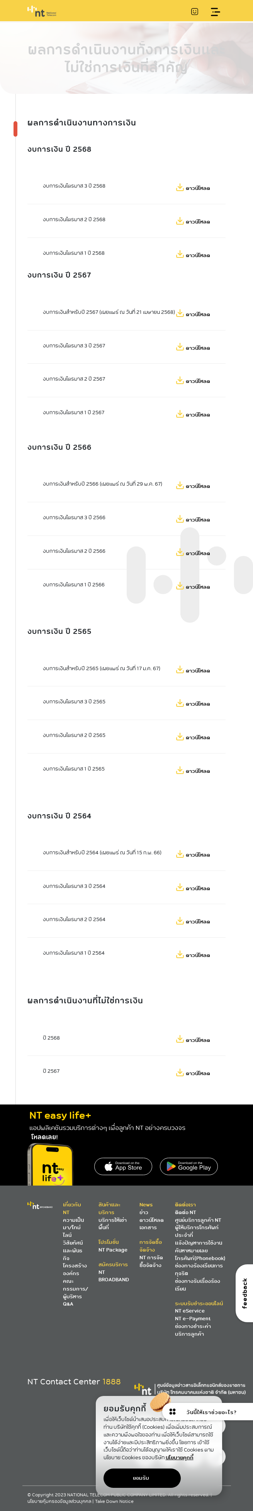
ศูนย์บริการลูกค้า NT (198, 1220)
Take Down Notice (114, 1501)
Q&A (68, 1304)
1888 (111, 1381)
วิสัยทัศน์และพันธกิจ (73, 1250)
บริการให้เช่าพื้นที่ (112, 1224)
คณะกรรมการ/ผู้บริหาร (75, 1289)
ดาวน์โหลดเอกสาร (151, 1224)
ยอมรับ (141, 1478)
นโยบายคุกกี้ (180, 1457)
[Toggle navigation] (215, 12)
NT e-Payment (193, 1319)
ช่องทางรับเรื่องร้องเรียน (197, 1285)
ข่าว (143, 1212)
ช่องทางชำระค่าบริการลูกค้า (193, 1330)
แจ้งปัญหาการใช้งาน (198, 1243)
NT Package (112, 1250)
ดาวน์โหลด (198, 188)
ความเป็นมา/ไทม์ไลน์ (73, 1228)
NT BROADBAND (113, 1276)
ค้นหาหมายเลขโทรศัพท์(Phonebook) (200, 1254)
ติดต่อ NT (185, 1212)
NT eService (190, 1311)
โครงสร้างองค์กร (75, 1269)
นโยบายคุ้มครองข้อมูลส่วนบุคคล (59, 1501)
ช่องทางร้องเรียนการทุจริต (199, 1269)
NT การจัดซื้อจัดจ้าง (151, 1261)
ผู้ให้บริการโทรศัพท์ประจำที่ (197, 1231)
